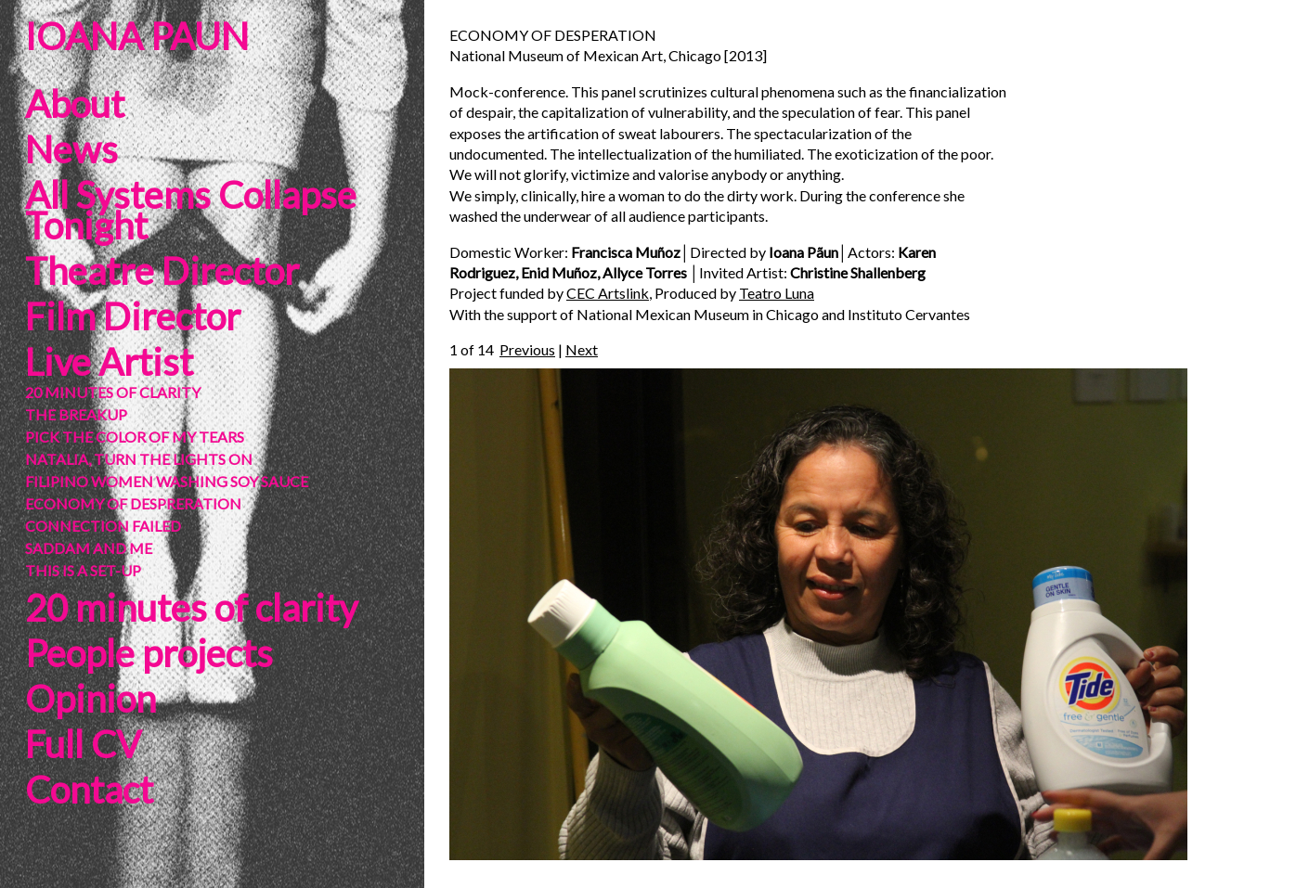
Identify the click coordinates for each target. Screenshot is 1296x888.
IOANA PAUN (137, 36)
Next (581, 349)
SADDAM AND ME (88, 548)
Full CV (83, 744)
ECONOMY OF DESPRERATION (133, 503)
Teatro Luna (776, 293)
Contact (89, 789)
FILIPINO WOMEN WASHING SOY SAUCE (166, 481)
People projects (149, 653)
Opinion (90, 698)
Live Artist (109, 362)
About (74, 104)
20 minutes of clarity (191, 608)
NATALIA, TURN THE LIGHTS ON (139, 459)
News (71, 149)
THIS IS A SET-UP (83, 570)
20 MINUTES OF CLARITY (113, 392)
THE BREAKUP (76, 414)
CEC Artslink (607, 293)
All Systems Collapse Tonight (190, 210)
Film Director (132, 316)
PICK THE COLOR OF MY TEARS (134, 436)
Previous (527, 349)
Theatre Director (162, 271)
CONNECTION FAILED (103, 525)
